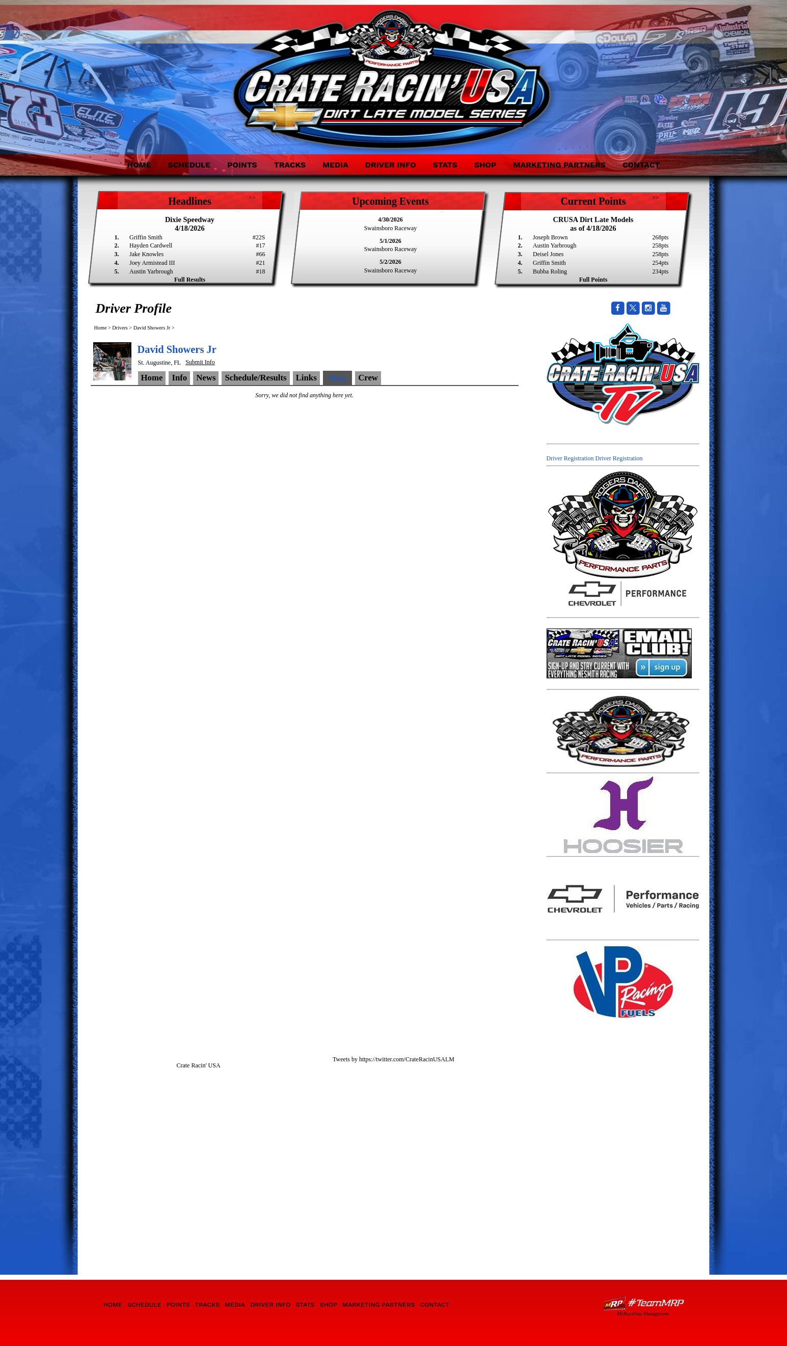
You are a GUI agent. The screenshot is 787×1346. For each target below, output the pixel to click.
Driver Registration (570, 458)
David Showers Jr (151, 328)
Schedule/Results (255, 377)
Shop (485, 165)
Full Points (593, 279)
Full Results (189, 279)
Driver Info (390, 165)
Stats (445, 165)
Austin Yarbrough (151, 271)
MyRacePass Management (643, 1313)
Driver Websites (643, 1303)
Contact (641, 165)
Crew (368, 377)
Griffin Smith (145, 237)
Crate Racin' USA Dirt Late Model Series (181, 70)
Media (335, 165)
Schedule (189, 165)
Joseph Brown (550, 237)
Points (242, 165)
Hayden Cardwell (150, 245)
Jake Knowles (146, 254)
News (205, 377)
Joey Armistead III (152, 262)
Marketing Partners (559, 165)
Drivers (120, 328)
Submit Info (200, 362)
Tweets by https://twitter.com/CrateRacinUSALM (393, 1059)
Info (179, 377)
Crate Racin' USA (198, 1065)
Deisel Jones (548, 254)
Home (139, 165)
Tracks (290, 165)
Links (306, 377)
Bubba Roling (550, 271)
